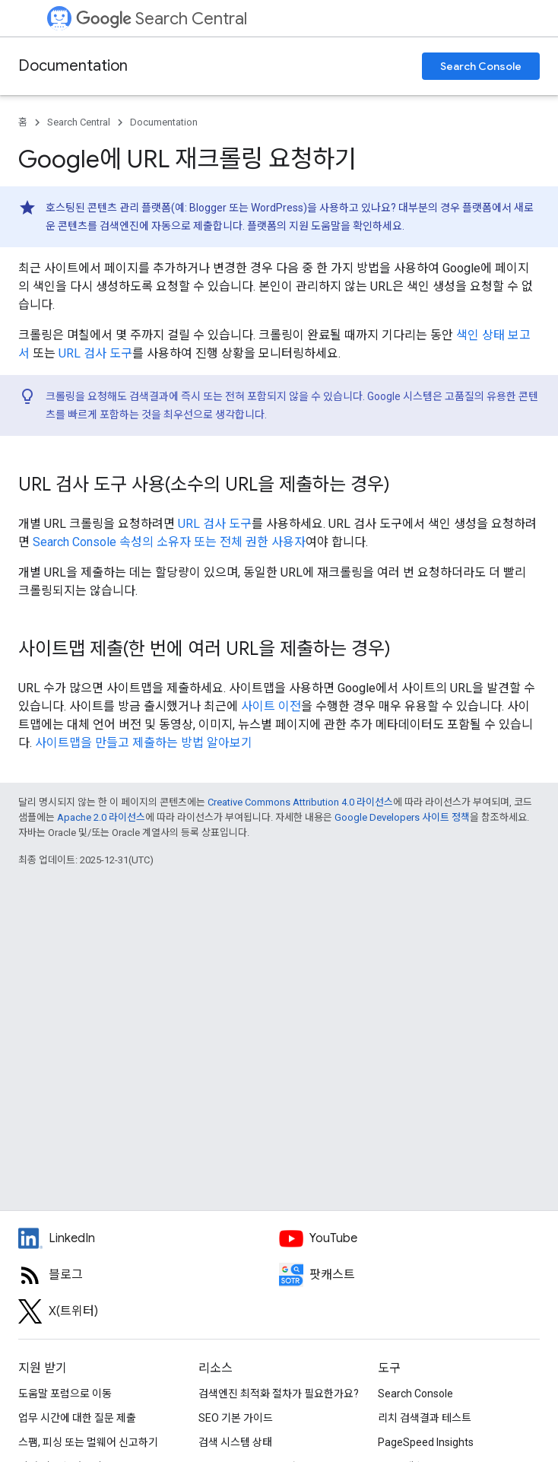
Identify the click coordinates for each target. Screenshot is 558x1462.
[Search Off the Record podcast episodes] (409, 1275)
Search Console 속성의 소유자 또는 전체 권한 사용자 (169, 542)
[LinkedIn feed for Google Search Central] (148, 1238)
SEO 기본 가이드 (235, 1418)
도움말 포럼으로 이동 (65, 1393)
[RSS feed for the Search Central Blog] (148, 1275)
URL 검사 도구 (95, 353)
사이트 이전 (271, 706)
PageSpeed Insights (426, 1442)
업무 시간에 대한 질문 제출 (77, 1418)
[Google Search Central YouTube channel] (409, 1238)
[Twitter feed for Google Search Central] (148, 1311)
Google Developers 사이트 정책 (402, 817)
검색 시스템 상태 (235, 1442)
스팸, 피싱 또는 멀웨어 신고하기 (88, 1442)
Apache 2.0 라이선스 (101, 817)
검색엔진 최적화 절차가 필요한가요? (278, 1393)
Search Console (481, 66)
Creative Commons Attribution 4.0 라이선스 (300, 802)
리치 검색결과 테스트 (424, 1418)
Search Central (161, 18)
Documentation (73, 65)
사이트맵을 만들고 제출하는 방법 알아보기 (143, 743)
